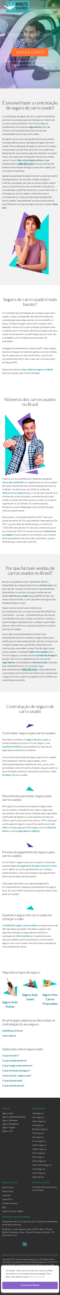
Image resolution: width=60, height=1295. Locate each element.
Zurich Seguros (39, 1173)
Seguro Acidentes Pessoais (13, 1116)
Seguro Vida (7, 1131)
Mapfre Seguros (39, 1149)
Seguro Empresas (9, 1120)
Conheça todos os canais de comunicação (44, 1188)
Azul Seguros (38, 1125)
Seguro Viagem (8, 1127)
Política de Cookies (37, 1276)
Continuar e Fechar (30, 1285)
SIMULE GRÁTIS (30, 52)
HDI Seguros (38, 1133)
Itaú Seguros (37, 1137)
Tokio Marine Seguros (41, 1165)
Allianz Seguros (39, 1121)
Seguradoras (38, 1177)
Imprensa (6, 1195)
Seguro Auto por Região (12, 1211)
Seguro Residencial (10, 1124)
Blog (4, 1207)
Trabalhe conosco (10, 1203)
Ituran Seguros (38, 1141)
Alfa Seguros (37, 1113)
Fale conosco (8, 1191)
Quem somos (8, 1187)
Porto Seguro (38, 1157)
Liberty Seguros (39, 1145)
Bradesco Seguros (40, 1129)
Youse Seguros (38, 1169)
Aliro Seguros (38, 1117)
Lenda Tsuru (7, 1199)
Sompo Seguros (39, 1161)
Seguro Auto (7, 1113)
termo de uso (46, 1264)
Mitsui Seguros (38, 1153)
